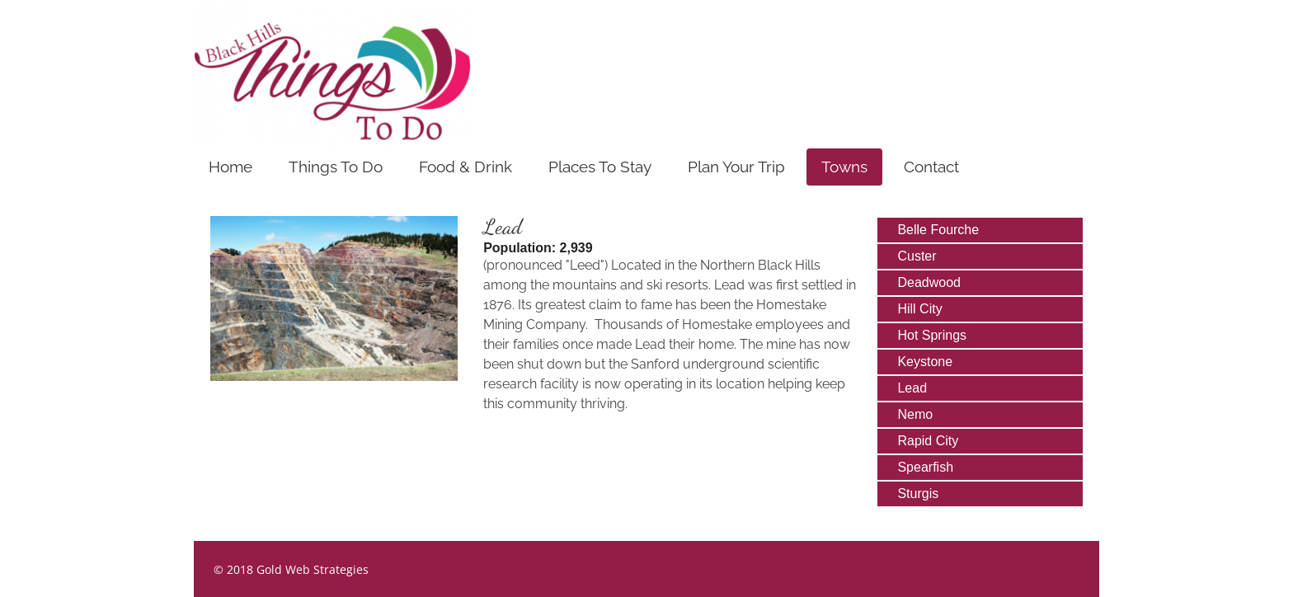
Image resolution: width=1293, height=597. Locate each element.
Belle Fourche (938, 230)
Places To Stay (599, 166)
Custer (916, 256)
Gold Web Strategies (312, 569)
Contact (931, 166)
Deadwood (929, 282)
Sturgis (917, 494)
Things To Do (336, 166)
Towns (844, 166)
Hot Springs (931, 335)
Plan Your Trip (736, 166)
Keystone (924, 362)
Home (230, 166)
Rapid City (927, 441)
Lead (912, 388)
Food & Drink (465, 166)
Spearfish (925, 467)
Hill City (919, 309)
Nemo (915, 414)
